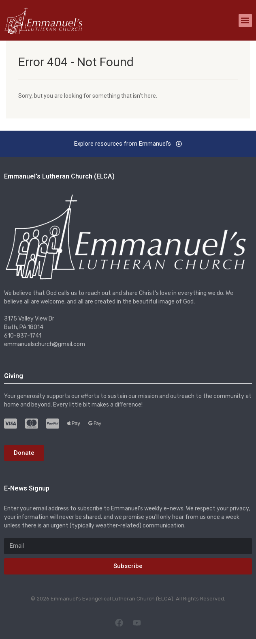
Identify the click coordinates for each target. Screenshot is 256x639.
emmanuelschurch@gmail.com (44, 344)
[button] (245, 20)
